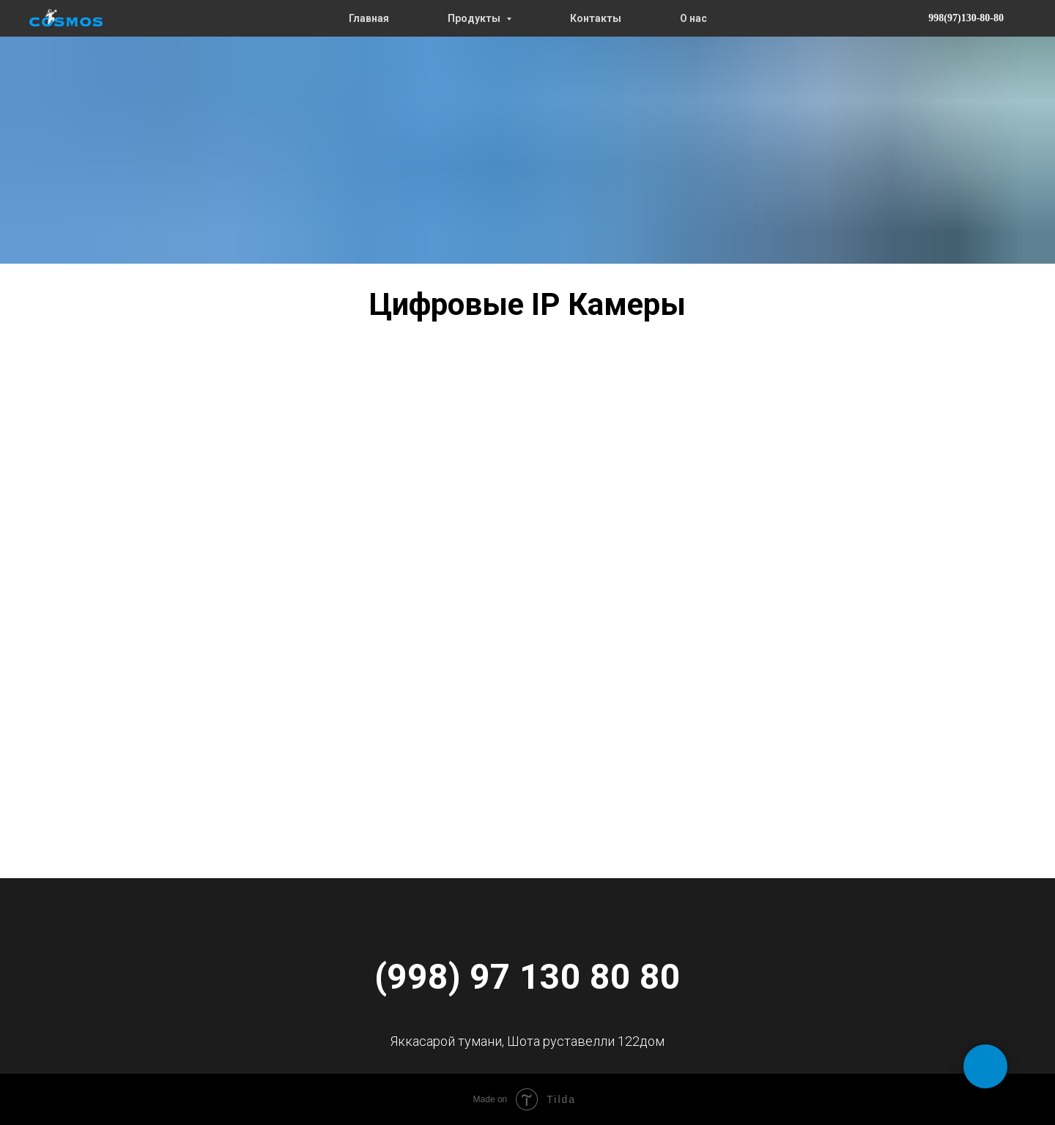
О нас (693, 18)
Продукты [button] (475, 18)
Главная (369, 18)
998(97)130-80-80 (966, 17)
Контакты (595, 18)
